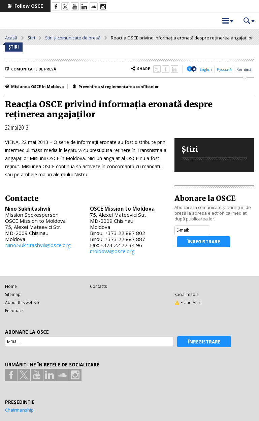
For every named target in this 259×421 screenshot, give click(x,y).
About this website (22, 302)
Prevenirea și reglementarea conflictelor (118, 86)
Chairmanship (19, 410)
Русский (224, 69)
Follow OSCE (28, 6)
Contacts (98, 286)
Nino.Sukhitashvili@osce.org (38, 245)
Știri (31, 38)
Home (11, 286)
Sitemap (13, 294)
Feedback (14, 310)
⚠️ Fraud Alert (188, 302)
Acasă (11, 38)
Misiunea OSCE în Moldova (37, 86)
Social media (186, 294)
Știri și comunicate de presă (72, 38)
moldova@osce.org (112, 251)
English (206, 69)
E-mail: (182, 230)
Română (243, 69)
